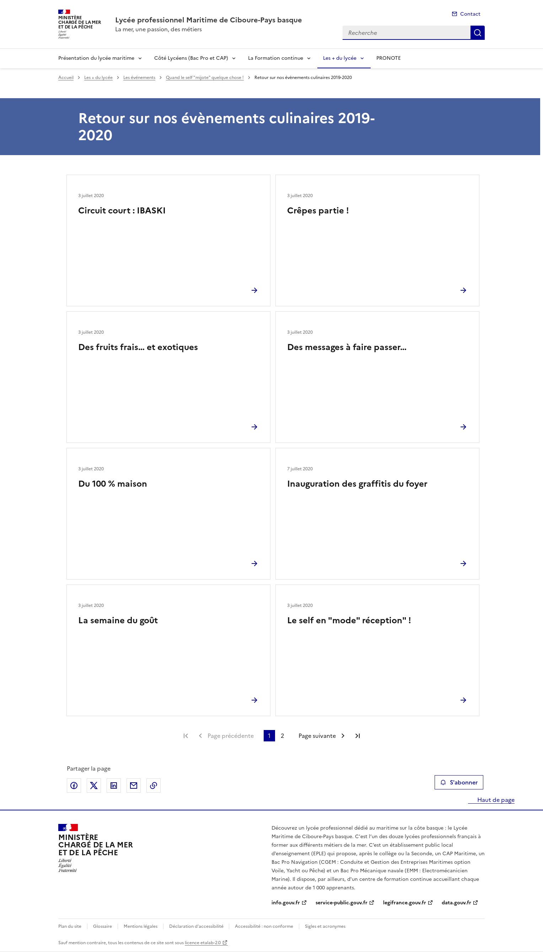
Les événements (139, 77)
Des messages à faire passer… (347, 347)
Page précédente (231, 735)
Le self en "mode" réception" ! (349, 620)
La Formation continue (275, 58)
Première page (186, 735)
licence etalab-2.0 (203, 943)
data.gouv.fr (456, 902)
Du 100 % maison (112, 483)
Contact (470, 14)
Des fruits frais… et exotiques (138, 347)
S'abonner (459, 782)
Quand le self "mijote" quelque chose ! (205, 77)
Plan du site (69, 926)
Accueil (66, 77)
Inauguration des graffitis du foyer (357, 483)
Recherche (478, 33)
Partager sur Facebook (74, 785)
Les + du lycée (339, 58)
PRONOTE (388, 58)
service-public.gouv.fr (341, 902)
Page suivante (317, 735)
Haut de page (495, 799)
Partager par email (134, 785)
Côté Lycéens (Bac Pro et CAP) (191, 58)
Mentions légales (140, 926)
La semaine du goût (118, 620)
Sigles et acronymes (325, 926)
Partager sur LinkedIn (114, 785)
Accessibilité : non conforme (264, 926)
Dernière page (357, 735)
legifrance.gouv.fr (404, 902)
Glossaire (102, 926)
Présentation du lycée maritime (96, 58)
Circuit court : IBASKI (122, 210)
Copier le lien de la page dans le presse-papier (153, 785)
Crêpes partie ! (318, 210)
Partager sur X (94, 785)
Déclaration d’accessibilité (197, 926)
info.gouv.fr (286, 902)
